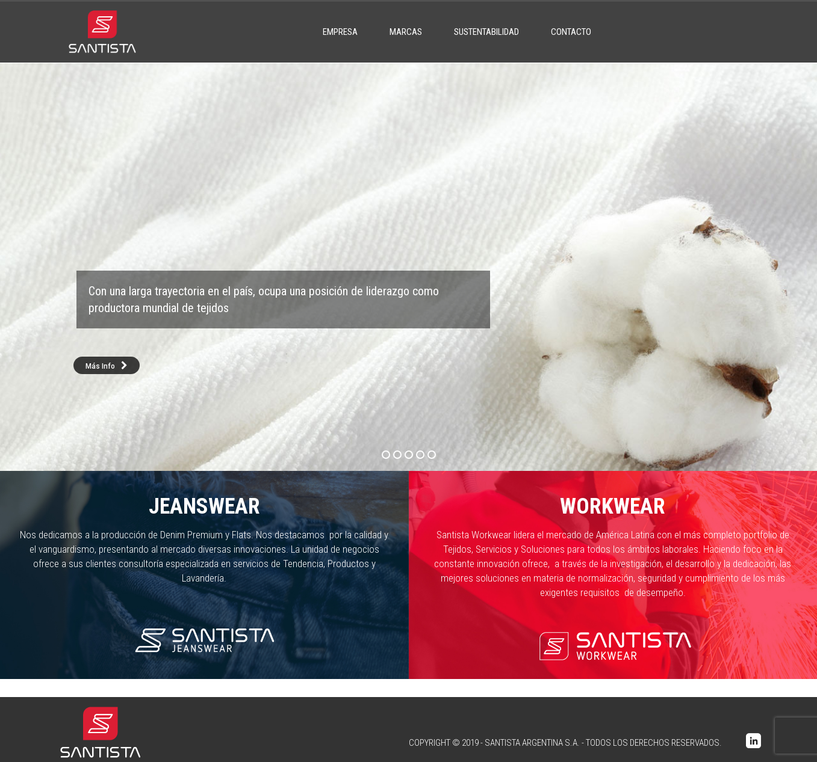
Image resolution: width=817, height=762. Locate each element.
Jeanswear (204, 506)
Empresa (340, 31)
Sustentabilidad (486, 31)
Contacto (571, 31)
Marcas (406, 31)
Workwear (612, 506)
